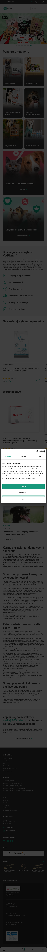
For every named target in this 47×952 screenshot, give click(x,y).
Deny (23, 499)
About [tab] (39, 457)
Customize (23, 493)
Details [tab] (23, 457)
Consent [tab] (8, 457)
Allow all (23, 486)
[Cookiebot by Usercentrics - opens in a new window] (36, 451)
